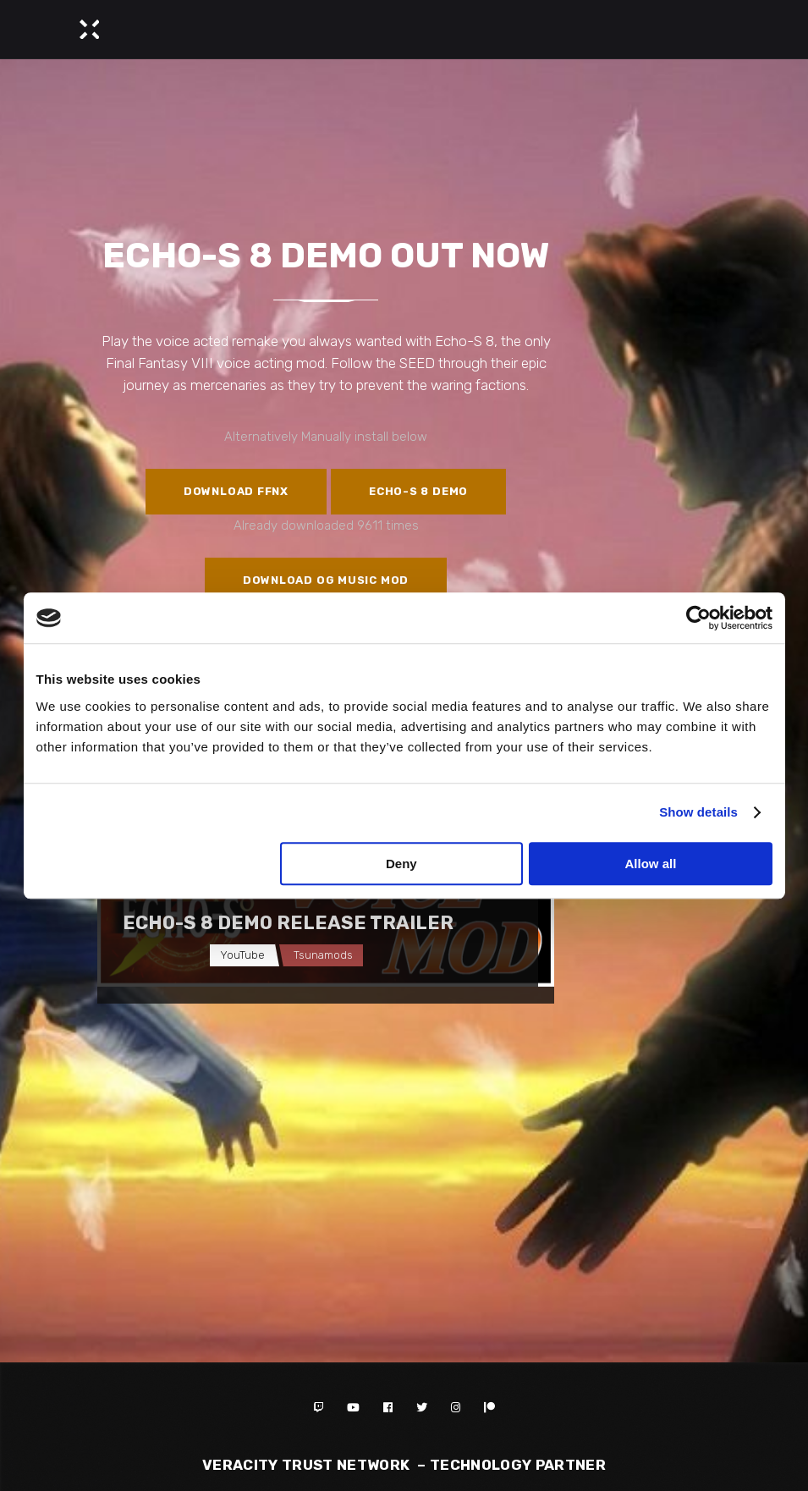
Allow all (651, 863)
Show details (698, 812)
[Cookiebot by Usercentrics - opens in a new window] (698, 617)
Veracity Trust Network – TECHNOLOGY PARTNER (404, 1464)
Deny (401, 863)
